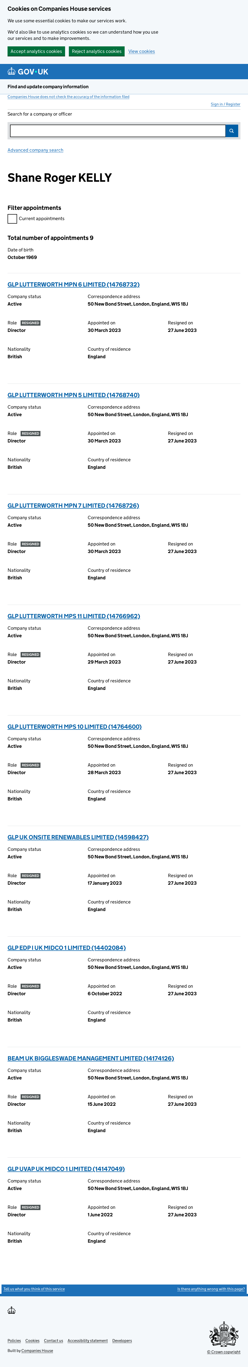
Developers (122, 1340)
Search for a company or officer (40, 114)
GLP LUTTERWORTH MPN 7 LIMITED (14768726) (73, 505)
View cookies (141, 51)
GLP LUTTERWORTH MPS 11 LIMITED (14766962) (74, 616)
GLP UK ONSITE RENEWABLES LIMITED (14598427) (78, 837)
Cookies (32, 1340)
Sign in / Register (225, 104)
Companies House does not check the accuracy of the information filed (68, 96)
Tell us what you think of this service (34, 1289)
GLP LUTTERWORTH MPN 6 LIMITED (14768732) (74, 284)
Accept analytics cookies (36, 51)
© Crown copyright (223, 1351)
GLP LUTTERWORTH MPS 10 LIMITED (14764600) (75, 726)
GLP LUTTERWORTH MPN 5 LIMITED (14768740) (74, 395)
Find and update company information (48, 86)
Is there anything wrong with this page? (211, 1289)
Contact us (53, 1340)
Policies (14, 1340)
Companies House (37, 1350)
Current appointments (36, 219)
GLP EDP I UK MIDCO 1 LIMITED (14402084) (67, 947)
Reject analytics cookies (97, 51)
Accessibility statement (88, 1340)
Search (232, 131)
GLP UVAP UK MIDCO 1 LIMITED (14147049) (66, 1168)
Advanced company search (35, 150)
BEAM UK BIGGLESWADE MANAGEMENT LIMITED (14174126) (91, 1058)
